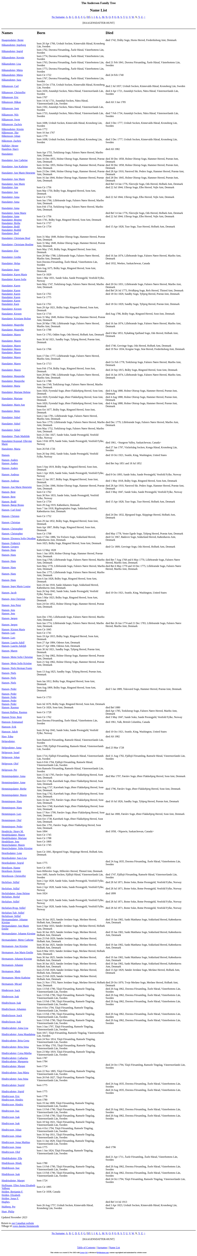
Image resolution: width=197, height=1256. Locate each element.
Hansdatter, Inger (10, 269)
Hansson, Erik (9, 726)
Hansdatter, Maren (11, 334)
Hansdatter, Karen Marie (14, 274)
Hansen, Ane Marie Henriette (17, 487)
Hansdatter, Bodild (11, 230)
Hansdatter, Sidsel (11, 417)
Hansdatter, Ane (10, 187)
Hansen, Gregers (10, 546)
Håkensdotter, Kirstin (13, 129)
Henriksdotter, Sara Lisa (14, 858)
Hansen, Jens (8, 610)
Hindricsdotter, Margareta (15, 1061)
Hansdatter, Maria (11, 385)
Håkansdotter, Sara (11, 79)
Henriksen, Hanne (11, 867)
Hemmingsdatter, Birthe (14, 788)
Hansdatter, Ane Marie (13, 179)
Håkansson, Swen (11, 119)
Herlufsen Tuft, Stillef (13, 912)
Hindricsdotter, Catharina (15, 1058)
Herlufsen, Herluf (11, 896)
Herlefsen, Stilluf (10, 882)
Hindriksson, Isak (11, 1174)
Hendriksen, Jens (10, 841)
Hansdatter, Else (10, 250)
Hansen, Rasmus (10, 707)
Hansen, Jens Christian (13, 599)
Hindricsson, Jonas (11, 1147)
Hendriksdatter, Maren (13, 834)
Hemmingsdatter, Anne (13, 782)
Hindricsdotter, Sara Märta (15, 1072)
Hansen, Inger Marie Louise (16, 586)
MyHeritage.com (103, 1252)
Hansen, (6, 455)
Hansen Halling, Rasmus (14, 712)
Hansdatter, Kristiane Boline (16, 318)
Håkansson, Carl (10, 86)
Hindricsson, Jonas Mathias (16, 1142)
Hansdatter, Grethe (11, 257)
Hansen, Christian (11, 522)
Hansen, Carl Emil (11, 509)
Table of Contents (86, 1247)
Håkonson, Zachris (11, 140)
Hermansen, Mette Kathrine (16, 977)
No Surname (58, 17)
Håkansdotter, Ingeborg (14, 45)
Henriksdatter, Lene (12, 853)
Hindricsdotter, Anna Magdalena (18, 1034)
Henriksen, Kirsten (11, 871)
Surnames (102, 1247)
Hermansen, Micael (12, 984)
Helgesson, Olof (10, 763)
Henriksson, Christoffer (14, 876)
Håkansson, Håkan (11, 102)
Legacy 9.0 (83, 1252)
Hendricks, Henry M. (13, 831)
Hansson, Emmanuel (12, 722)
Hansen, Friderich (11, 543)
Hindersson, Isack (11, 990)
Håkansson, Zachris (12, 124)
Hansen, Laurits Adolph (14, 646)
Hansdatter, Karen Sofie (14, 279)
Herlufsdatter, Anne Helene (16, 893)
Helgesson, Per (9, 770)
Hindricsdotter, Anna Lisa (15, 1028)
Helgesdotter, (8, 741)
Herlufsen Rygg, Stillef (13, 908)
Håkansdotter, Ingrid (12, 51)
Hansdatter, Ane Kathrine (15, 166)
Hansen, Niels (9, 673)
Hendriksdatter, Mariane (14, 838)
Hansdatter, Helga (11, 263)
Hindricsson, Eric (11, 1096)
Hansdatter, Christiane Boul (16, 238)
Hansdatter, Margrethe (13, 376)
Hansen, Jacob (9, 592)
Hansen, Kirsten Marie (13, 629)
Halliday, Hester (10, 145)
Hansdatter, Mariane (12, 398)
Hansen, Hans (9, 550)
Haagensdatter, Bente (13, 40)
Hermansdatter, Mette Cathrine (18, 939)
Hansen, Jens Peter (11, 605)
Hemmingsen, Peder (12, 826)
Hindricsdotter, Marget (13, 1066)
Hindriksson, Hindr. (12, 1163)
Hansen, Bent (8, 492)
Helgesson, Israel (10, 752)
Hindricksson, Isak (11, 1021)
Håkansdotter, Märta (12, 70)
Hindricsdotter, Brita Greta (15, 1040)
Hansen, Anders (10, 460)
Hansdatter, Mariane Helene (16, 392)
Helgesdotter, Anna (11, 747)
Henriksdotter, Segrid (13, 862)
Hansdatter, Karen (11, 285)
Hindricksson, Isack (12, 1015)
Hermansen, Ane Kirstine (15, 946)
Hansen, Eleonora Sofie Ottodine (19, 538)
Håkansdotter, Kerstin (13, 57)
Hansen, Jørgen (9, 618)
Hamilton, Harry (10, 149)
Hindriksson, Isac (11, 1168)
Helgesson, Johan (11, 757)
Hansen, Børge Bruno (13, 505)
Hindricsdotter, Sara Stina (15, 1078)
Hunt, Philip (8, 1211)
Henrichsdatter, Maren (13, 845)
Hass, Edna (7, 736)
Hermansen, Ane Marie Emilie (17, 952)
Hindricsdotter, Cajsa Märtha (17, 1053)
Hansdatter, (7, 154)
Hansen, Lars (8, 632)
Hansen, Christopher (12, 528)
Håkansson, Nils (10, 114)
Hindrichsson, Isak (11, 1002)
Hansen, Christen (10, 516)
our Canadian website (23, 1223)
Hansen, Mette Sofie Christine (17, 657)
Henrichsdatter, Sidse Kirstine (17, 848)
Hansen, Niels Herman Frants (17, 668)
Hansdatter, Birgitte (12, 219)
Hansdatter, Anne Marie (14, 213)
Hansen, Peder (9, 689)
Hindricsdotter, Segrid (13, 1085)
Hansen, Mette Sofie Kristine (17, 663)
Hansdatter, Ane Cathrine (15, 160)
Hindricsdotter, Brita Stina (15, 1047)
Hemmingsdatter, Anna (13, 776)
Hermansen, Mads (11, 971)
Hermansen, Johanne (12, 965)
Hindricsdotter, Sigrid (13, 1091)
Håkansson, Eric (10, 97)
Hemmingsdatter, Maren (14, 795)
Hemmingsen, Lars (11, 814)
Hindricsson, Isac (10, 1110)
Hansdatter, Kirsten (12, 309)
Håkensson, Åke (10, 132)
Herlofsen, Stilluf (10, 888)
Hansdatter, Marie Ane (13, 404)
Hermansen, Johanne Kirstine (17, 958)
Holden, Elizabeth (11, 1195)
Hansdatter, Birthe (11, 223)
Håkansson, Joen (10, 108)
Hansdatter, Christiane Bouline (17, 244)
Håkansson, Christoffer (13, 92)
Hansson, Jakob (10, 731)
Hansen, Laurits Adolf (13, 642)
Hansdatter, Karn (10, 304)
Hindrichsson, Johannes (14, 1009)
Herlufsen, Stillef (10, 901)
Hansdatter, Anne (10, 216)
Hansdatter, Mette (11, 411)
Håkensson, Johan (11, 136)
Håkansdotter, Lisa (11, 63)
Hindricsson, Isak (11, 1117)
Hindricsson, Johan (11, 1129)
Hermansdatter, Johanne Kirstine (18, 933)
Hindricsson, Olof (11, 1152)
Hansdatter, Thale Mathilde (16, 436)
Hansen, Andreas (10, 474)
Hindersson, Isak (10, 996)
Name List (114, 1247)
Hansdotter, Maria (11, 448)
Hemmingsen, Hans (12, 801)
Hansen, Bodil (9, 501)
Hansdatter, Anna (10, 197)
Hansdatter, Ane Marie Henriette (18, 172)
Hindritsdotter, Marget (13, 1180)
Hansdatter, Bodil (11, 226)
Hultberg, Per (8, 1206)
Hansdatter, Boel (10, 233)
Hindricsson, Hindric (12, 1099)
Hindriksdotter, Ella (12, 1158)
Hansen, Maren (9, 650)
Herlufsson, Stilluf (11, 916)
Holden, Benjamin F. (12, 1191)
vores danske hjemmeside (26, 1226)
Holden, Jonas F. (10, 1198)
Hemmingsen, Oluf (11, 820)
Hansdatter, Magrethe (13, 324)
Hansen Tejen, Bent (12, 717)
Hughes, (6, 1201)
